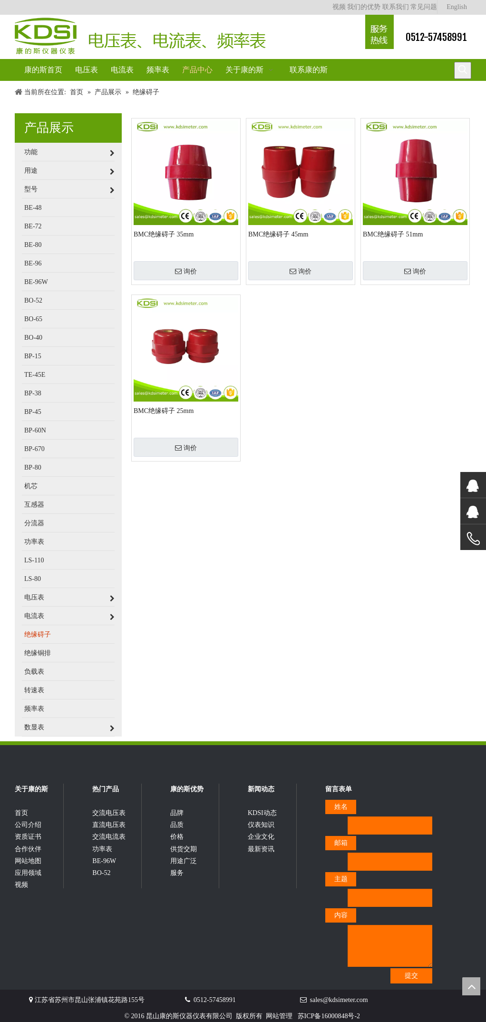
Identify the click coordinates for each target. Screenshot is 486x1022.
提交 (411, 975)
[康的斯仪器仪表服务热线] (379, 32)
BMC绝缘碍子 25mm (164, 410)
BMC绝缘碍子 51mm (393, 234)
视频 (339, 6)
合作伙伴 (28, 849)
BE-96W (104, 861)
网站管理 (279, 1016)
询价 (186, 271)
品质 (177, 824)
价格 (177, 836)
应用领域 (28, 872)
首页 (21, 812)
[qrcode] (456, 804)
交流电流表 (109, 836)
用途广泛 (183, 861)
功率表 (102, 849)
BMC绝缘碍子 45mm (278, 234)
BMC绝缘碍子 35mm (164, 234)
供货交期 (183, 849)
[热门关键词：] (462, 70)
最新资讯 (261, 849)
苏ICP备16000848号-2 (329, 1016)
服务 (177, 872)
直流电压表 (109, 824)
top (471, 986)
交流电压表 (109, 812)
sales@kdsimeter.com (339, 999)
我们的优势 (363, 6)
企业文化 (261, 836)
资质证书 (28, 836)
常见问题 (423, 6)
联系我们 (395, 6)
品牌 (177, 812)
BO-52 (101, 872)
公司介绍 (28, 824)
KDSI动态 (262, 812)
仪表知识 (261, 824)
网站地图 (28, 861)
